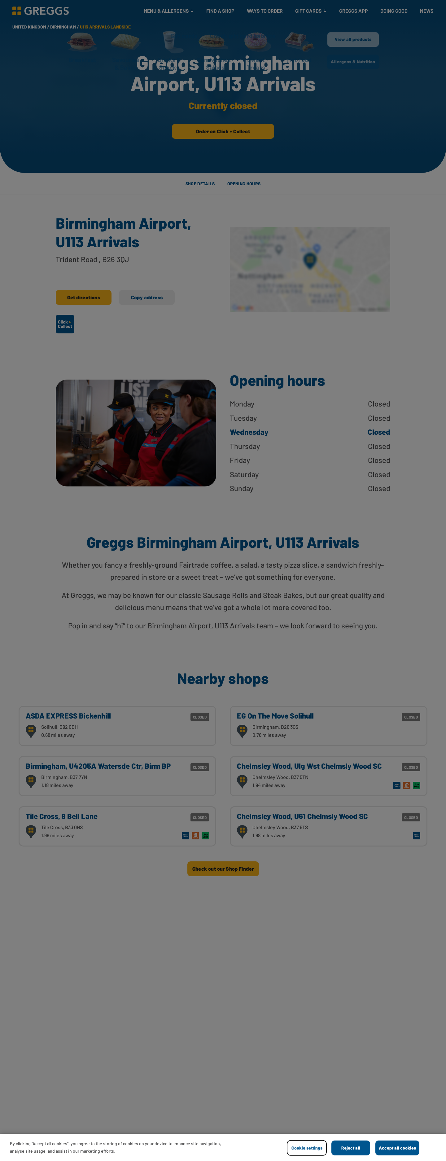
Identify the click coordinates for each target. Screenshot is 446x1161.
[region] (223, 1147)
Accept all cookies (397, 1147)
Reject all (350, 1147)
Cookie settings (306, 1147)
